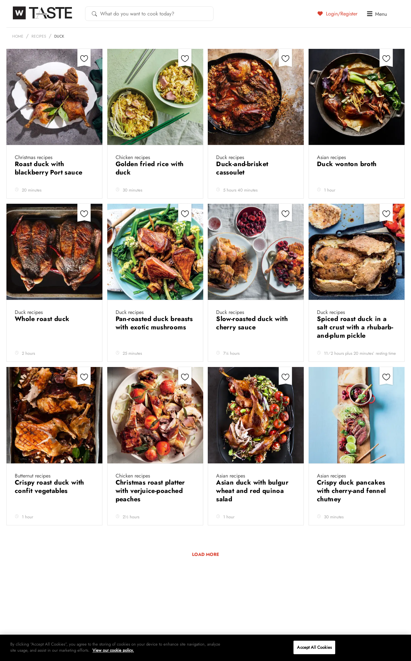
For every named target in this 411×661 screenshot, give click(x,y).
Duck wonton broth (348, 164)
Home (17, 36)
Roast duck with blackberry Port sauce (49, 168)
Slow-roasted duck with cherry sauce (252, 323)
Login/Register (337, 13)
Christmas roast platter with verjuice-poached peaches (150, 491)
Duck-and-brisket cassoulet (242, 168)
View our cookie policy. (113, 650)
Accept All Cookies (314, 647)
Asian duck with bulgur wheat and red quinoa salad (252, 491)
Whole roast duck (43, 319)
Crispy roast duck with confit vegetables (49, 487)
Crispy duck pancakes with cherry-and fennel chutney (351, 491)
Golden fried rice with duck (150, 168)
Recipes (38, 36)
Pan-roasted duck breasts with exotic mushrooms (154, 323)
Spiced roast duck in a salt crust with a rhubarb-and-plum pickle (355, 327)
